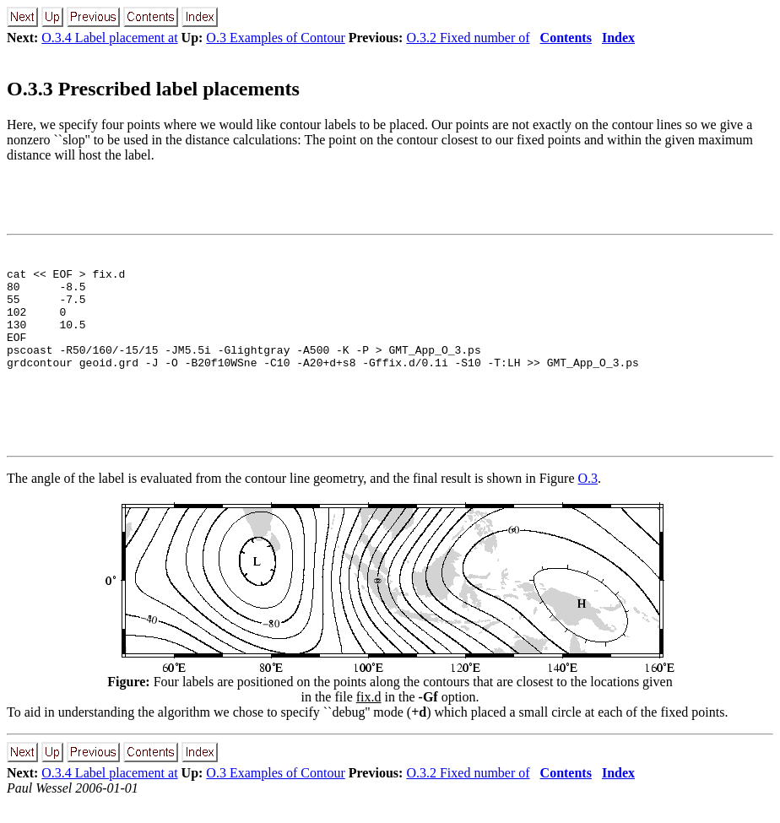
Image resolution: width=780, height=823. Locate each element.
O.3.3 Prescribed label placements (153, 89)
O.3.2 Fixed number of (467, 37)
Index (618, 37)
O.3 (588, 498)
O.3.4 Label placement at (109, 37)
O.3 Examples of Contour (275, 37)
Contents (566, 37)
